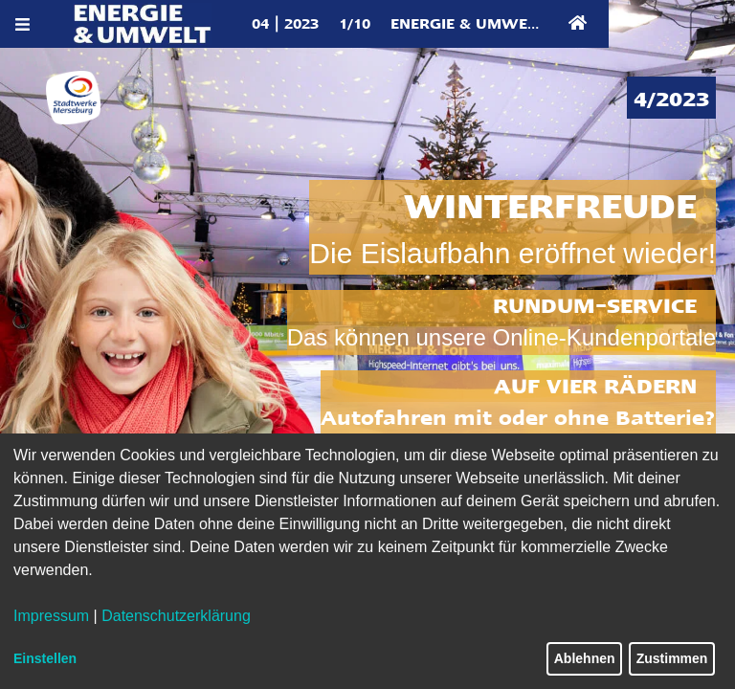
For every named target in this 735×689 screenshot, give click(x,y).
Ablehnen (584, 658)
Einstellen (45, 658)
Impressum (51, 616)
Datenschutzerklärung (176, 616)
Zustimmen (672, 658)
